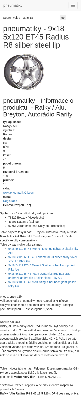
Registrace (10, 201)
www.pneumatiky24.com (18, 192)
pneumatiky (12, 5)
